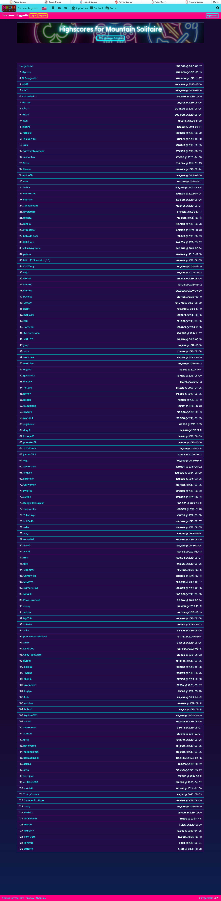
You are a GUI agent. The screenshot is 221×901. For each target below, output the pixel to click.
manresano (29, 193)
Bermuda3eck (31, 758)
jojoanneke (30, 685)
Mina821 (27, 594)
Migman (26, 72)
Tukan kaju (29, 515)
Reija (25, 272)
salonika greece (32, 248)
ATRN (26, 642)
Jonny (26, 606)
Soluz (26, 630)
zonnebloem (30, 205)
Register (42, 15)
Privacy (30, 898)
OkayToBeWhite (32, 654)
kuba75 (26, 126)
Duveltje (27, 296)
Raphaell (28, 199)
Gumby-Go (29, 576)
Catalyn (28, 849)
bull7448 (28, 521)
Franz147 (29, 830)
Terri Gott (29, 836)
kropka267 (29, 230)
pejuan (27, 254)
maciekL (28, 788)
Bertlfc (27, 545)
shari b (28, 679)
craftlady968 (30, 782)
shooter (26, 102)
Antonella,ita (29, 96)
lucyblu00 (28, 648)
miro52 (27, 224)
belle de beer (30, 236)
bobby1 (28, 709)
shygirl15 (27, 491)
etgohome (27, 66)
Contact (96, 8)
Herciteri (28, 327)
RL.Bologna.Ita (29, 78)
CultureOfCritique (34, 800)
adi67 (25, 84)
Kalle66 (28, 667)
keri (25, 321)
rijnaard (27, 412)
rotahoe (28, 703)
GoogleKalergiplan (33, 503)
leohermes (29, 466)
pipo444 (28, 418)
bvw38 (26, 551)
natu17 (25, 114)
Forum (111, 8)
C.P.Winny (28, 266)
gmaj (26, 739)
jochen (27, 393)
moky (27, 806)
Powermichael (31, 600)
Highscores (212, 15)
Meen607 (29, 569)
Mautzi (27, 278)
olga (25, 460)
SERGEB (27, 624)
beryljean (28, 776)
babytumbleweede (33, 151)
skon (26, 351)
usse (25, 181)
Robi (26, 697)
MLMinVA (28, 582)
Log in (33, 15)
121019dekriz (30, 818)
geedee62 (29, 375)
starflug (27, 290)
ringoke (27, 472)
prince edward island (35, 636)
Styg (25, 533)
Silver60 (27, 284)
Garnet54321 (30, 588)
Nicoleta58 (29, 211)
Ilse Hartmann (32, 333)
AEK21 (25, 90)
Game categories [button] (28, 8)
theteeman (29, 727)
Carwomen (29, 484)
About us (41, 898)
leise (25, 145)
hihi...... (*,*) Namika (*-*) (36, 260)
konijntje (28, 843)
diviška (27, 660)
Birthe (26, 163)
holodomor (30, 448)
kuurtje (28, 824)
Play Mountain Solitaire (110, 38)
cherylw (27, 381)
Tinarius (27, 673)
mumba (27, 733)
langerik (27, 369)
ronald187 (28, 539)
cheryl (26, 308)
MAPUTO (28, 339)
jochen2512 (29, 454)
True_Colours (31, 794)
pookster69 (29, 442)
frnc (25, 557)
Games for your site (13, 898)
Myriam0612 (31, 715)
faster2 (27, 217)
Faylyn (28, 691)
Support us (80, 8)
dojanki (27, 764)
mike (26, 527)
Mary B (26, 430)
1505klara (28, 242)
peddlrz (27, 612)
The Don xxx (29, 139)
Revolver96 (29, 745)
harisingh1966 (31, 751)
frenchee (28, 357)
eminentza (29, 157)
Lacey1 (27, 721)
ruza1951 (27, 133)
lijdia (25, 563)
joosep (27, 400)
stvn (25, 120)
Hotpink (28, 387)
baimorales (30, 509)
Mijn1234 (27, 618)
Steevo (27, 169)
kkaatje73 (28, 436)
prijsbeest (29, 424)
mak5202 (28, 315)
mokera (28, 812)
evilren (27, 497)
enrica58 (28, 175)
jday (26, 345)
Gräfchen (28, 363)
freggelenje (29, 406)
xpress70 (28, 478)
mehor (26, 187)
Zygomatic (207, 898)
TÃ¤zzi (25, 108)
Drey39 (28, 302)
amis (26, 770)
